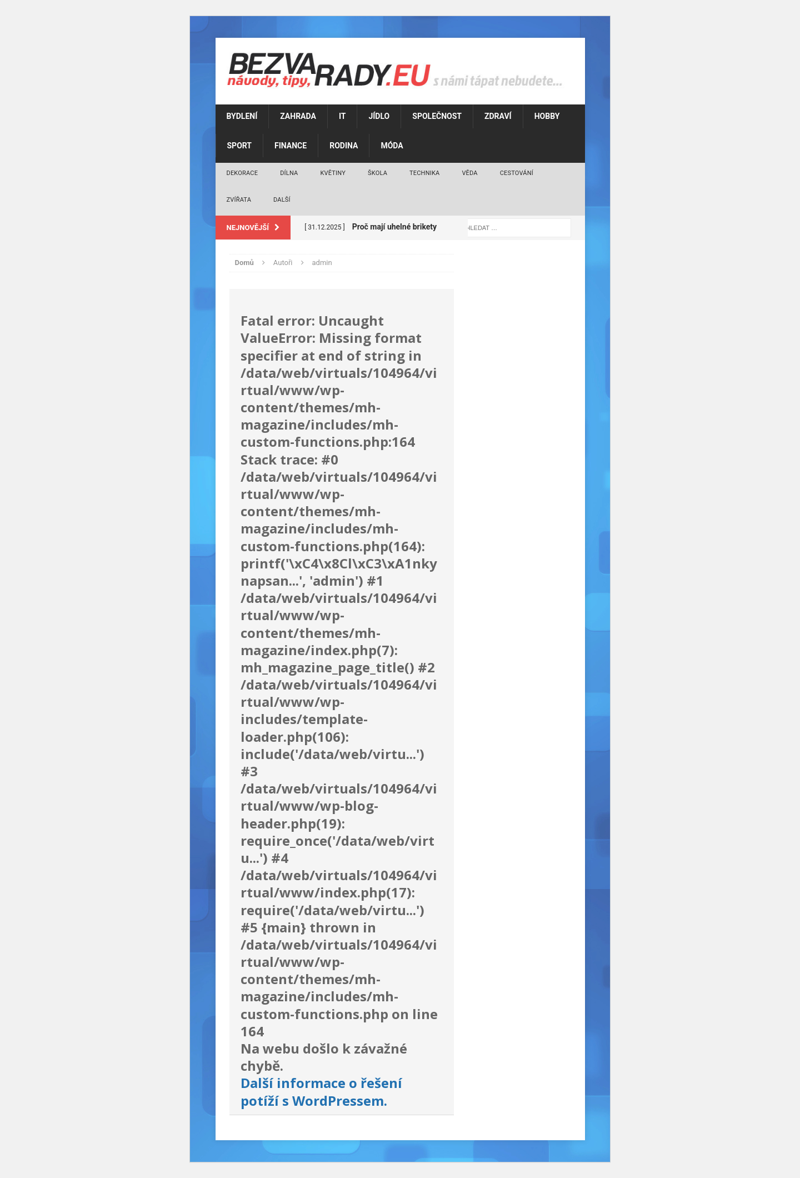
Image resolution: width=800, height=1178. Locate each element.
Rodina (343, 145)
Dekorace (242, 173)
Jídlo (378, 116)
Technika (424, 173)
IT (342, 116)
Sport (239, 145)
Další (282, 199)
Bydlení (242, 116)
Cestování (516, 173)
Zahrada (298, 116)
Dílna (289, 173)
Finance (290, 145)
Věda (469, 173)
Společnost (437, 116)
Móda (392, 145)
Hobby (547, 116)
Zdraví (498, 116)
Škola (377, 173)
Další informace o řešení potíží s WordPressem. (321, 1091)
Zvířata (239, 199)
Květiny (333, 173)
